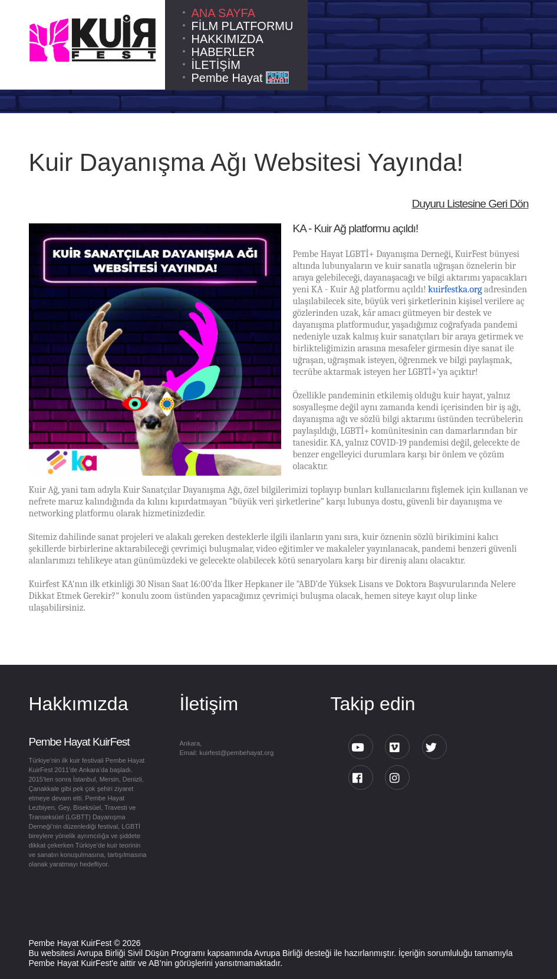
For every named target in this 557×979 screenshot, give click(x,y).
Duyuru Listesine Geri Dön (470, 203)
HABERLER (223, 51)
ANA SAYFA (224, 12)
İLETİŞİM (216, 64)
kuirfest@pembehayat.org (236, 752)
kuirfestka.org (455, 289)
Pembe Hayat (240, 77)
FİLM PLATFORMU (243, 25)
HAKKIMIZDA (227, 38)
